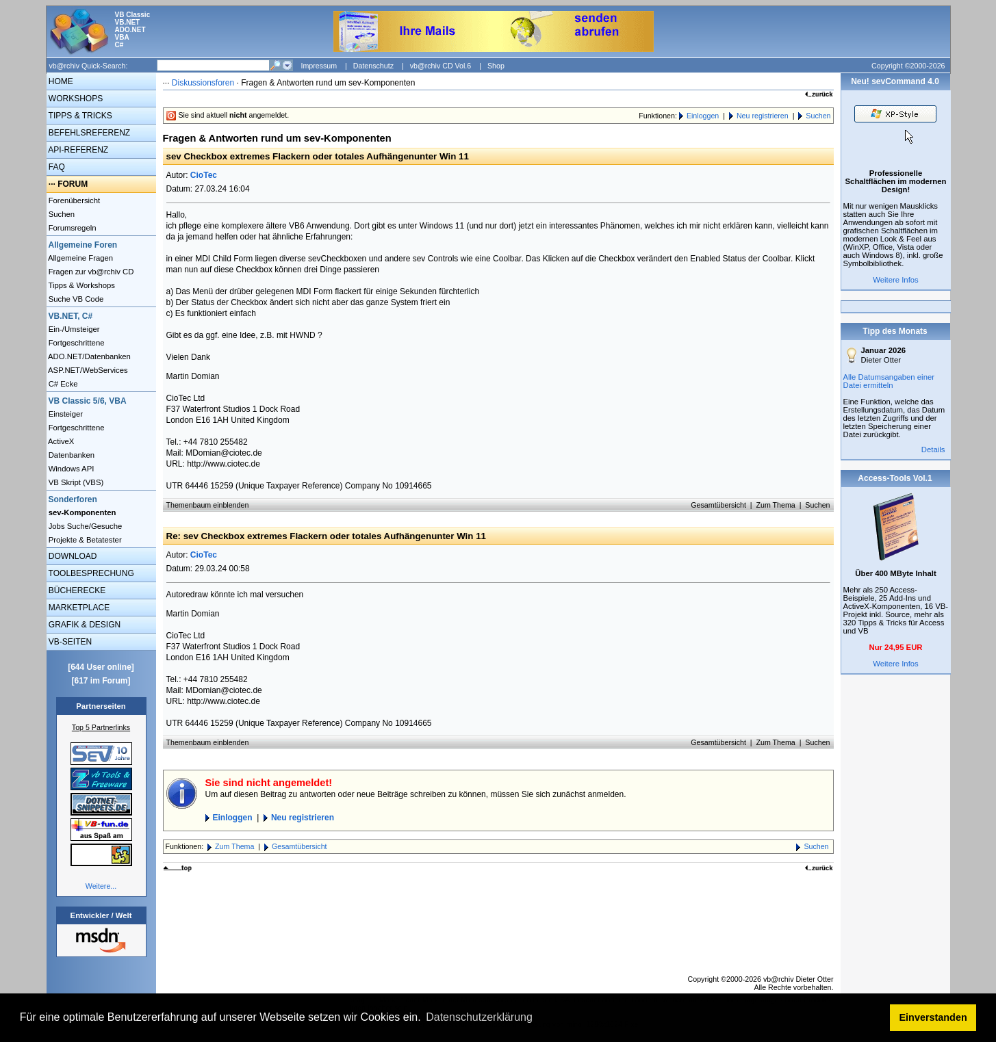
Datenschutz (373, 66)
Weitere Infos (896, 280)
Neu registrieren (763, 116)
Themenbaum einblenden (207, 505)
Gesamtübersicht (718, 505)
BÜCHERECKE (76, 590)
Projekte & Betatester (84, 540)
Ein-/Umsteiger (73, 329)
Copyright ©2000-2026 (908, 66)
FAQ (56, 167)
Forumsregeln (72, 228)
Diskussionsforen (203, 83)
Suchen (61, 214)
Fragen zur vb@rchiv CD (90, 272)
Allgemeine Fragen (80, 258)
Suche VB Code (75, 299)
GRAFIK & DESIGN (84, 624)
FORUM (73, 184)
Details (933, 449)
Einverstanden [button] (933, 1017)
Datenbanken (71, 455)
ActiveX (61, 441)
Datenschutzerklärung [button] (479, 1017)
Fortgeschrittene (76, 343)
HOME (60, 81)
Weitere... (101, 886)
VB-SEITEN (69, 642)
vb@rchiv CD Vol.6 (441, 66)
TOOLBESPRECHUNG (90, 573)
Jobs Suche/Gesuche (85, 526)
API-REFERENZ (78, 150)
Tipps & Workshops (81, 285)
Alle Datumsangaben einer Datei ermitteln (889, 381)
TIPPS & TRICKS (79, 115)
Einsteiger (65, 414)
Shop (496, 66)
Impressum (319, 66)
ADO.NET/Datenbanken (89, 356)
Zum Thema (775, 505)
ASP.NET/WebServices (87, 370)
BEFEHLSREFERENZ (89, 133)
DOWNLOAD (72, 556)
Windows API (70, 469)
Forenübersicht (74, 200)
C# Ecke (62, 384)
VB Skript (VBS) (75, 482)
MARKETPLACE (78, 607)
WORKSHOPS (75, 98)
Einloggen (703, 116)
